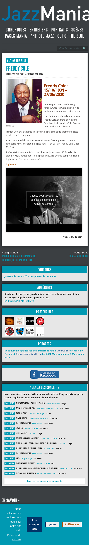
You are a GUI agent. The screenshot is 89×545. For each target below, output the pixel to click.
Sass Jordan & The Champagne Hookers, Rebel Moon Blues (19, 258)
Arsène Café (49, 448)
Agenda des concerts (44, 387)
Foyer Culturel (66, 468)
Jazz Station (37, 423)
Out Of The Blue (70, 36)
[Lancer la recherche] (84, 48)
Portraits (59, 30)
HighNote (11, 164)
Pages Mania (16, 36)
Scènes (77, 30)
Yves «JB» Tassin (22, 73)
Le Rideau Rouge (36, 413)
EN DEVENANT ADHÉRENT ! (19, 301)
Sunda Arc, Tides (78, 256)
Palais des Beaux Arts (38, 418)
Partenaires (44, 311)
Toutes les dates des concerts (44, 481)
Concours (44, 269)
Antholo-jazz (42, 36)
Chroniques (16, 30)
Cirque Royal (27, 458)
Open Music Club (49, 438)
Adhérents (44, 287)
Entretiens (39, 30)
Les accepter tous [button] (34, 524)
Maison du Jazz (53, 403)
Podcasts (44, 343)
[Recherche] (70, 48)
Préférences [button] (72, 524)
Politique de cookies (14, 537)
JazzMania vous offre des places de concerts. (30, 276)
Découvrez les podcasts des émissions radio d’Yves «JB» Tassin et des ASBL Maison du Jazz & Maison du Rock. (44, 354)
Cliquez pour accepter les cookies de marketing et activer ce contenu (44, 199)
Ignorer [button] (52, 524)
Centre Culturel (31, 428)
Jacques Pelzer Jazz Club (48, 408)
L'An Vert (32, 433)
